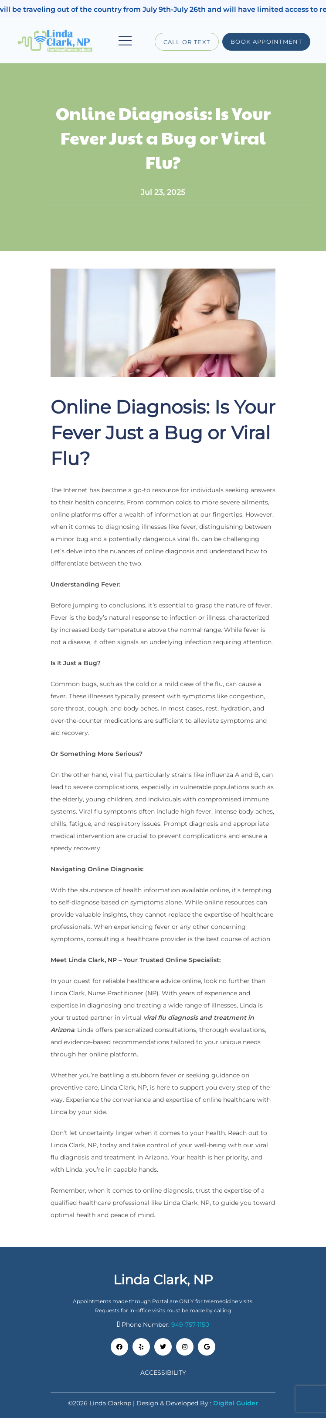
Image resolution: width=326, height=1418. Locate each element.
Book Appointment (266, 41)
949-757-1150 (190, 1324)
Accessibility (163, 1373)
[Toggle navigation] (125, 40)
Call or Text (187, 41)
